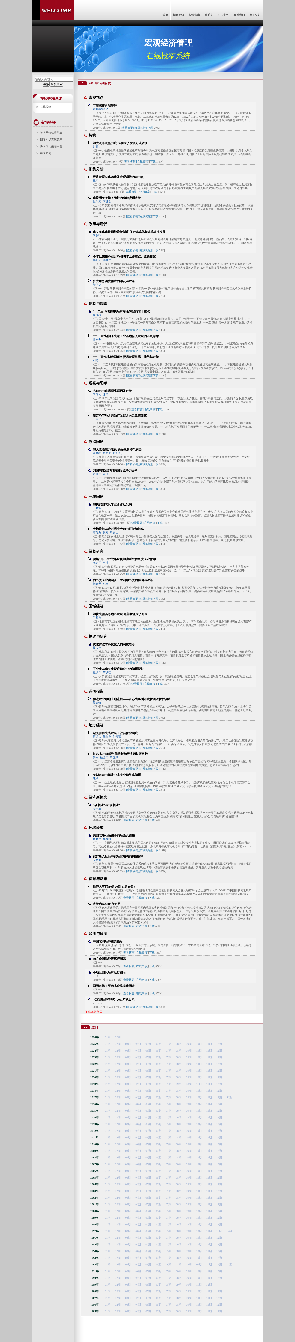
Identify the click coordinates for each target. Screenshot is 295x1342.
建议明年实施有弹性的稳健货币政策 (117, 198)
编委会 (209, 15)
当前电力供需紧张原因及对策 (112, 391)
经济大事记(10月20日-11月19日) (114, 886)
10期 (199, 1044)
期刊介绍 (178, 15)
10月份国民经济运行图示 (109, 958)
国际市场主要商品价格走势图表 (114, 986)
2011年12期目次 (100, 83)
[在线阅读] (140, 127)
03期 (128, 1044)
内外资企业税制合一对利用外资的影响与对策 (123, 580)
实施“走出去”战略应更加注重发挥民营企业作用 (124, 559)
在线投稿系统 (51, 99)
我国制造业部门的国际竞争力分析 (115, 470)
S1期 (229, 1097)
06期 (158, 1044)
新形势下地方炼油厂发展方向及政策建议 (120, 415)
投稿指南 (194, 15)
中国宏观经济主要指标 (108, 941)
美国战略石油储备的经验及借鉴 (114, 835)
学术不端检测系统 (51, 132)
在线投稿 (45, 106)
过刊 (94, 1027)
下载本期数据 (93, 1011)
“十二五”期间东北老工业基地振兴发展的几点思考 (126, 336)
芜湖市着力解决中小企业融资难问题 (117, 775)
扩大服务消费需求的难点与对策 (114, 281)
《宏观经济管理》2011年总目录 (114, 999)
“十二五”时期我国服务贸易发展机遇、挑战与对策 (126, 357)
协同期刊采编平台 (51, 146)
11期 (209, 1044)
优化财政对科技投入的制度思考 (114, 644)
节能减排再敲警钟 (105, 105)
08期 (178, 1044)
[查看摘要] (127, 127)
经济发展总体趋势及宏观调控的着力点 (118, 177)
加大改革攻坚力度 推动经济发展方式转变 (120, 143)
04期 (138, 1044)
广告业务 (223, 15)
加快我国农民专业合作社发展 (112, 504)
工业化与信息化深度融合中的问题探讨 (118, 669)
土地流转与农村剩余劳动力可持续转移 (118, 529)
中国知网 (45, 153)
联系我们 (239, 15)
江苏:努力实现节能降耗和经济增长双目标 (120, 754)
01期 (107, 1037)
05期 (148, 1044)
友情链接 (48, 122)
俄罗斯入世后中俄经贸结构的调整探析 (118, 856)
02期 (118, 1037)
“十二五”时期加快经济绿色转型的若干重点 (121, 311)
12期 (219, 1044)
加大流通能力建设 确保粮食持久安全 (117, 449)
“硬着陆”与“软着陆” (106, 805)
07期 (168, 1044)
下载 (150, 127)
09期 (189, 1044)
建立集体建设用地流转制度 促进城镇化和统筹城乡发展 (129, 232)
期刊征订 (255, 15)
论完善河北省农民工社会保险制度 (115, 733)
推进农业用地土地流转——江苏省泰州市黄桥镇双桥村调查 (132, 699)
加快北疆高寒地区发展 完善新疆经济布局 (120, 614)
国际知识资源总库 (51, 139)
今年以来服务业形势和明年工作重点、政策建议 (124, 256)
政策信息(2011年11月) (107, 904)
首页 (165, 15)
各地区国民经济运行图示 (109, 972)
